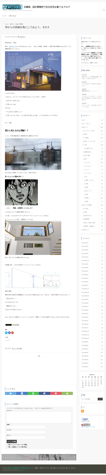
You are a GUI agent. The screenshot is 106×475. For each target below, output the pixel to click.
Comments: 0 (22, 37)
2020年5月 (93, 283)
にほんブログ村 (85, 428)
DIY (93, 122)
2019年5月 (93, 319)
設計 (18, 24)
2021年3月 (93, 258)
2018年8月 (93, 352)
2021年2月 (93, 261)
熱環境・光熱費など (93, 230)
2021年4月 (93, 254)
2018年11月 (93, 341)
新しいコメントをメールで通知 (18, 446)
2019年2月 (93, 330)
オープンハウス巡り (93, 132)
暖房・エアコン (94, 183)
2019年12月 (93, 294)
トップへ (4, 16)
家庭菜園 (93, 223)
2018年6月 (93, 359)
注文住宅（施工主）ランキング (88, 434)
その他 (93, 212)
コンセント (94, 169)
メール (9, 431)
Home (7, 24)
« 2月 (82, 394)
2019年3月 (93, 327)
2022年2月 (93, 247)
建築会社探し (93, 154)
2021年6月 (93, 251)
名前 (8, 425)
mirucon (22, 471)
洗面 (94, 187)
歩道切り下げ (94, 151)
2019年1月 (93, 334)
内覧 (93, 136)
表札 (94, 198)
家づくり (13, 24)
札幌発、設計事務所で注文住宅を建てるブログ (21, 469)
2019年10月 (93, 301)
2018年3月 (93, 370)
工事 (93, 147)
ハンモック (94, 176)
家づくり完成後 (93, 208)
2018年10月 (93, 345)
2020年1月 (93, 290)
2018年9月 (93, 348)
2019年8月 (93, 309)
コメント (9, 411)
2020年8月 (93, 272)
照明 (94, 190)
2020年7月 (93, 276)
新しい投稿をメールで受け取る (18, 448)
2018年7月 (93, 356)
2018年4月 (93, 366)
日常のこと (93, 234)
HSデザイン (12, 46)
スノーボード (93, 125)
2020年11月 (93, 265)
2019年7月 (93, 312)
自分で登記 (93, 158)
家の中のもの (93, 219)
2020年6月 (93, 280)
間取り (22, 24)
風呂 (94, 205)
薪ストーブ (94, 194)
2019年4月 (93, 323)
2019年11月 (93, 298)
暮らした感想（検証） (93, 227)
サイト (9, 436)
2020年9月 (93, 269)
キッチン (94, 165)
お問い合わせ (12, 16)
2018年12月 (93, 337)
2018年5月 (93, 363)
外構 (93, 216)
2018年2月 (93, 374)
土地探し (93, 140)
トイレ (94, 172)
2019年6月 (93, 316)
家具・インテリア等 (93, 143)
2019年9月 (93, 305)
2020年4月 (93, 287)
